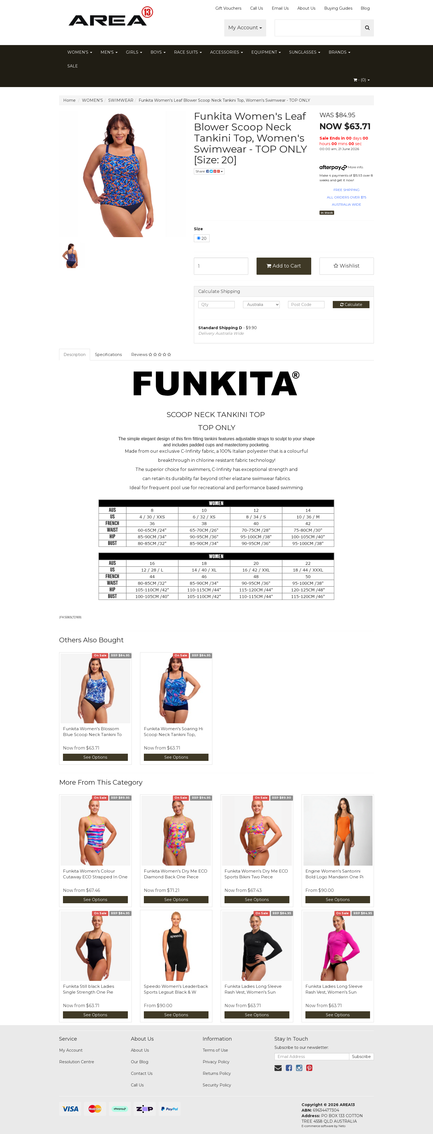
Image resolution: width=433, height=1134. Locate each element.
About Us (306, 8)
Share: (209, 171)
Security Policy (217, 1085)
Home (69, 100)
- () (361, 79)
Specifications (108, 354)
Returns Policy (217, 1073)
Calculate (351, 304)
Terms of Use (215, 1050)
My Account (245, 28)
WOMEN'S (79, 52)
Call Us (256, 8)
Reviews (151, 354)
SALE (72, 66)
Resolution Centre (76, 1061)
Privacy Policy (216, 1061)
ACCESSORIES (226, 52)
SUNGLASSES (304, 52)
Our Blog (139, 1061)
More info (341, 167)
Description (75, 354)
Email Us (280, 8)
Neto (342, 1126)
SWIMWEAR (120, 100)
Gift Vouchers (228, 8)
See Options (95, 757)
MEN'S (109, 52)
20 (202, 238)
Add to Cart (283, 266)
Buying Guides (338, 8)
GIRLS (134, 52)
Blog (365, 8)
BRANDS (339, 52)
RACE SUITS (188, 52)
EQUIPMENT (266, 52)
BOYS (158, 52)
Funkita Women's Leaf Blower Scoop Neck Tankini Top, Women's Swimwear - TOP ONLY (224, 100)
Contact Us (141, 1073)
